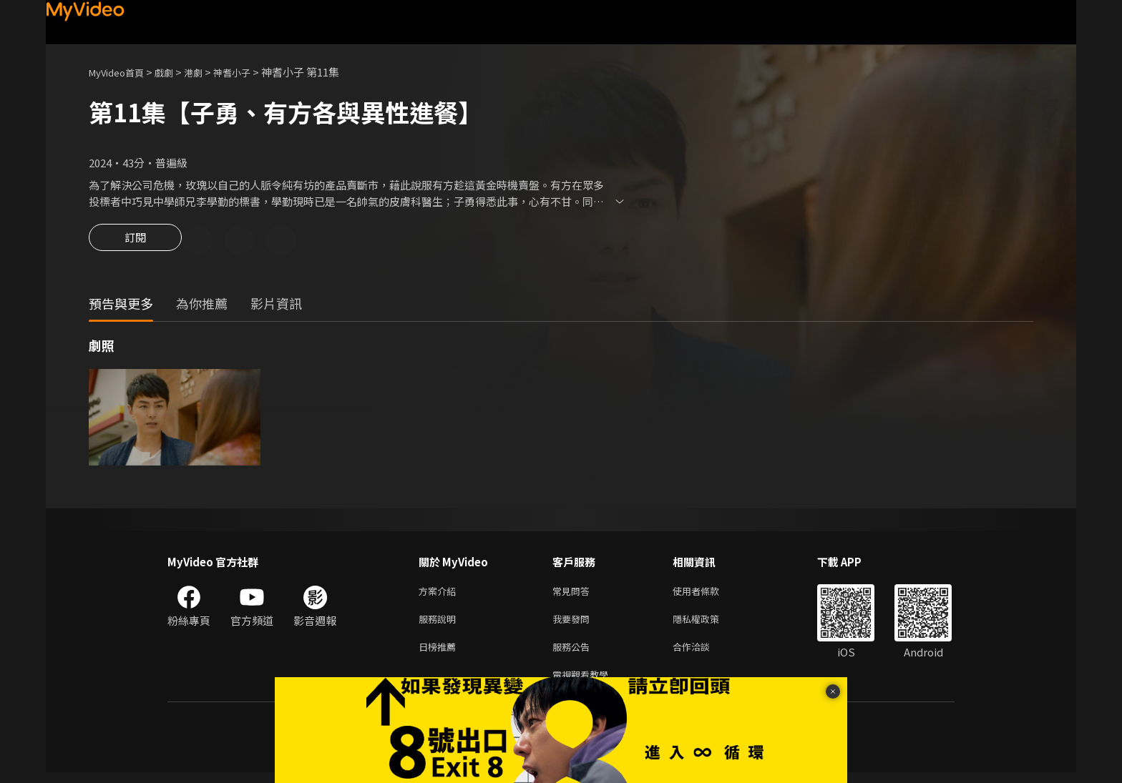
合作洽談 (702, 653)
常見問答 (573, 593)
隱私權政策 (708, 623)
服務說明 (440, 623)
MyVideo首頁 (121, 71)
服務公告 (573, 653)
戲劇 (175, 71)
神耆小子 (250, 71)
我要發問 (573, 623)
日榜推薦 (440, 653)
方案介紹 (440, 593)
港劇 (207, 71)
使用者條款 (708, 593)
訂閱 (135, 241)
